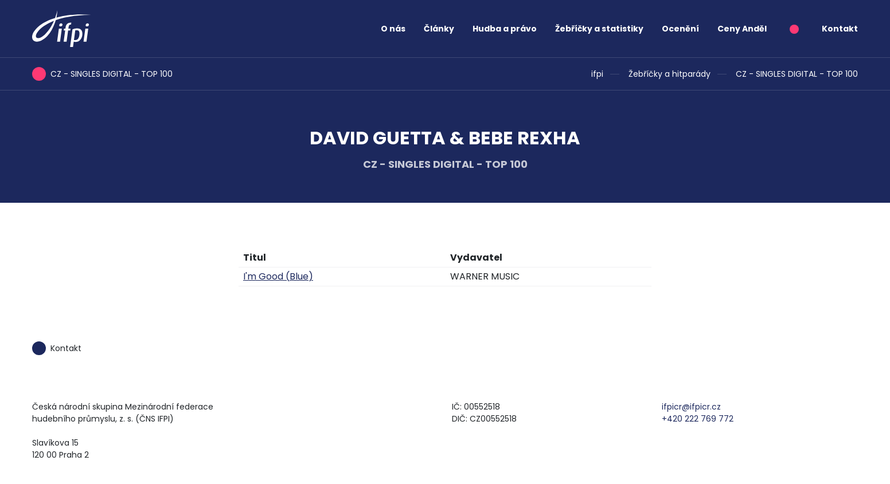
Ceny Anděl (742, 28)
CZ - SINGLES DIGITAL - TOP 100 (797, 74)
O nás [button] (393, 28)
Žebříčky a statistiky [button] (599, 28)
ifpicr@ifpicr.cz (691, 406)
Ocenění (680, 28)
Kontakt (840, 28)
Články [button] (439, 28)
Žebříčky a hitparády (670, 74)
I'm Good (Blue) (278, 276)
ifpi (597, 74)
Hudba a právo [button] (505, 28)
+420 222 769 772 (697, 418)
